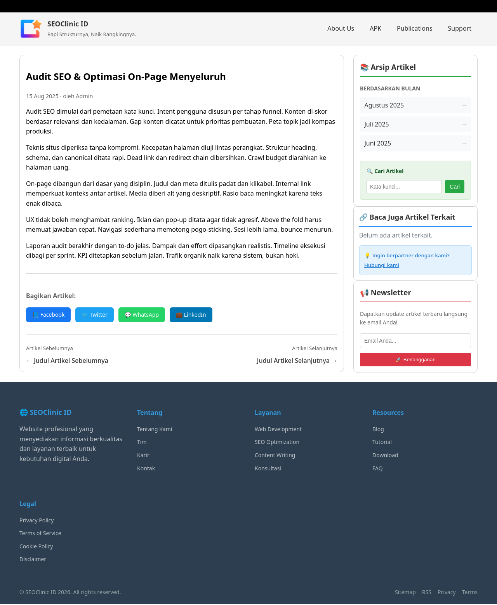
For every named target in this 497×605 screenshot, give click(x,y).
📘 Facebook (48, 314)
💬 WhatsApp (142, 314)
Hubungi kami (381, 265)
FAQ (377, 468)
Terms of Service (40, 533)
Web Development (278, 429)
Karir (143, 455)
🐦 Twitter (95, 314)
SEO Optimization (277, 442)
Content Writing (275, 455)
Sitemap (405, 592)
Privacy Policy (36, 520)
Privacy (447, 592)
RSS (426, 592)
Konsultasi (268, 468)
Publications (414, 28)
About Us (340, 28)
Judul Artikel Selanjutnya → (297, 360)
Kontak (146, 468)
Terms (470, 592)
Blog (378, 429)
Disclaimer (32, 559)
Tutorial (382, 442)
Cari (455, 187)
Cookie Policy (36, 546)
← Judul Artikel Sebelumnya (67, 360)
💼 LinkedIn (191, 314)
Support (459, 28)
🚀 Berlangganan (415, 360)
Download (385, 455)
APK (375, 28)
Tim (142, 442)
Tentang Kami (154, 429)
